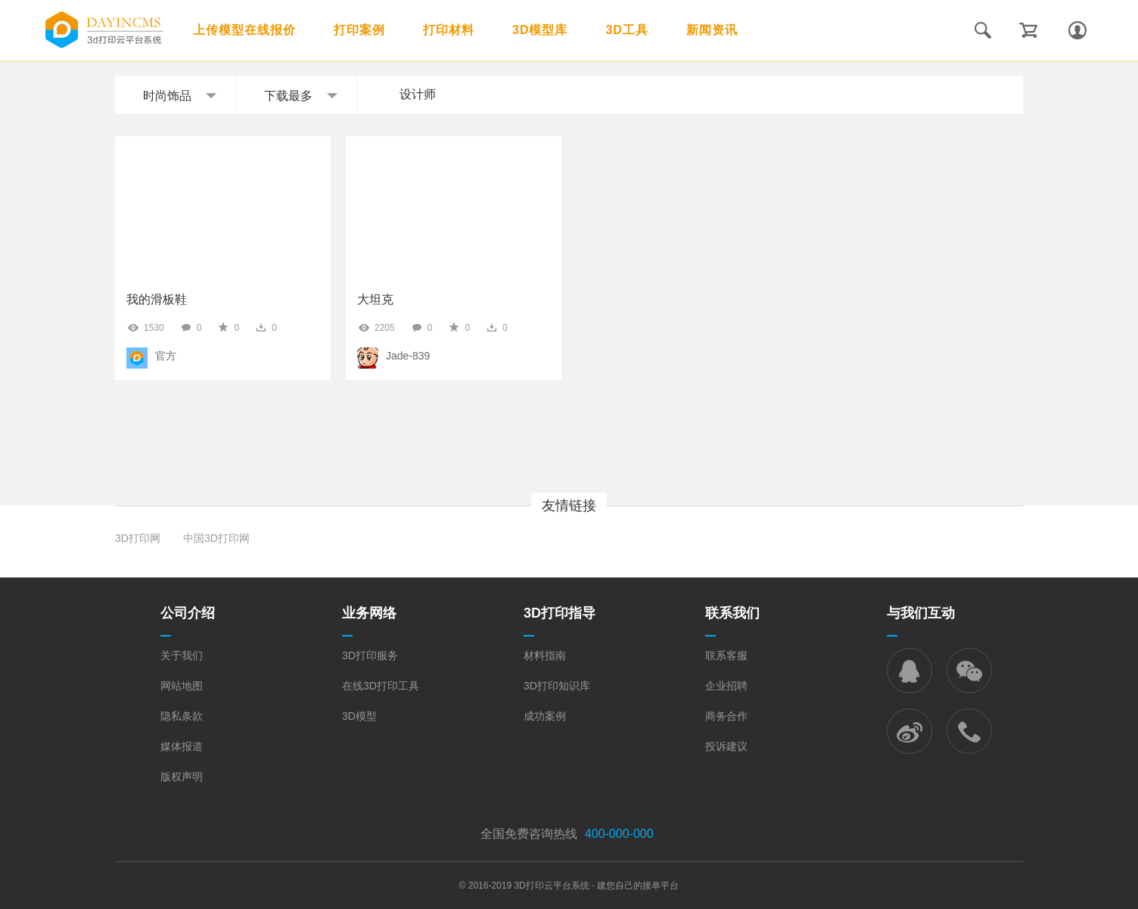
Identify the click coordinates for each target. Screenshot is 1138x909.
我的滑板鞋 (156, 299)
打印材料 (448, 29)
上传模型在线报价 (244, 29)
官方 (165, 356)
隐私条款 (181, 716)
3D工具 (626, 29)
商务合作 (726, 716)
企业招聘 (726, 686)
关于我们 (181, 655)
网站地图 (181, 686)
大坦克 (375, 299)
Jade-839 (408, 356)
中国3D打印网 (216, 538)
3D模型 (359, 716)
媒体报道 (181, 746)
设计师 (418, 94)
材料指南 (545, 655)
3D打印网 (137, 538)
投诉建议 (726, 746)
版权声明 (181, 776)
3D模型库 (539, 29)
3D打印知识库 (557, 686)
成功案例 (545, 716)
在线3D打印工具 (380, 686)
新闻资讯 (712, 29)
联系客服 (726, 655)
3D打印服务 (370, 655)
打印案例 (359, 29)
